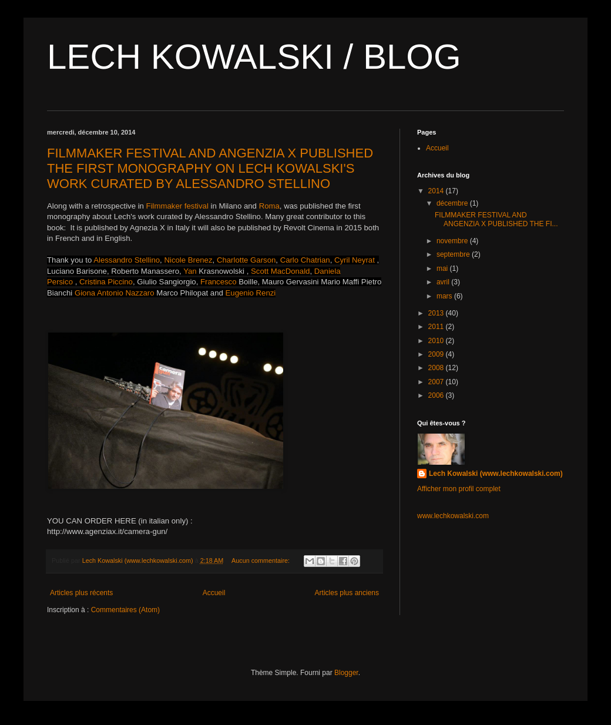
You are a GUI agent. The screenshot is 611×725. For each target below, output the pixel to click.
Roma (269, 206)
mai (443, 268)
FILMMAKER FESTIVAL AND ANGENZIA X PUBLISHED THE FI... (496, 219)
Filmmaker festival (178, 206)
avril (444, 282)
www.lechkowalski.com (453, 516)
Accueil (214, 593)
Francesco (218, 281)
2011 (437, 327)
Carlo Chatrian (305, 260)
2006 (437, 395)
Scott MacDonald (280, 271)
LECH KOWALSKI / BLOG (254, 56)
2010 (437, 341)
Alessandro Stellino (126, 260)
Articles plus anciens (347, 593)
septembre (454, 254)
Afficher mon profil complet (459, 489)
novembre (453, 241)
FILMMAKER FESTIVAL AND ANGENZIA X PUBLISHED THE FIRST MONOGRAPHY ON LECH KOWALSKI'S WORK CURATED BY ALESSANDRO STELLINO (210, 168)
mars (445, 296)
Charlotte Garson (246, 260)
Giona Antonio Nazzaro (115, 292)
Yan (191, 271)
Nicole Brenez (188, 260)
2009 (437, 354)
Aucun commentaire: (261, 560)
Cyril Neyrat (354, 260)
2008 (437, 368)
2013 (437, 313)
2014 (437, 191)
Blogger (346, 673)
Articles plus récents (81, 593)
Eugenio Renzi (251, 292)
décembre (453, 203)
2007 (437, 382)
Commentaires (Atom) (125, 610)
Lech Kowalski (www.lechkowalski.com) (496, 473)
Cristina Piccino (106, 281)
